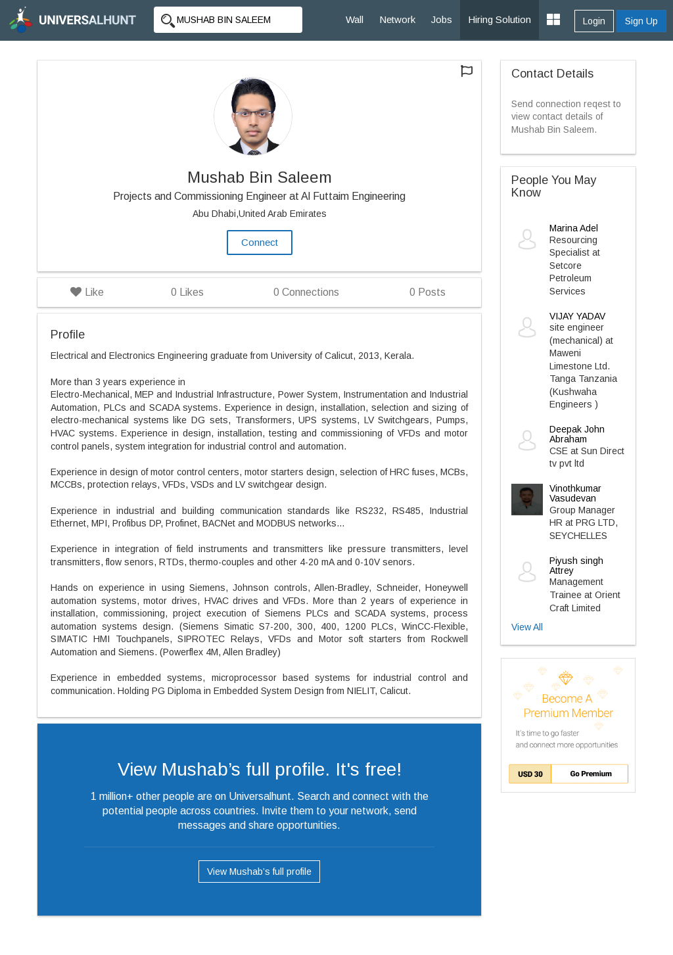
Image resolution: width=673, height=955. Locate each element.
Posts (427, 292)
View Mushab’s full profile (259, 871)
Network (397, 19)
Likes (187, 292)
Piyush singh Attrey (576, 565)
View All (527, 627)
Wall (354, 19)
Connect (259, 242)
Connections (306, 292)
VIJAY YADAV (577, 316)
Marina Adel (573, 228)
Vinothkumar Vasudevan (575, 493)
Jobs (441, 19)
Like (87, 292)
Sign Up (641, 21)
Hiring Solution (499, 19)
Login (594, 21)
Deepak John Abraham (577, 434)
